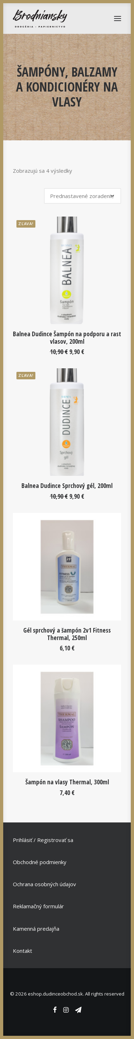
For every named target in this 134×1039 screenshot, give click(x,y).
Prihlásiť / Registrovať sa (43, 839)
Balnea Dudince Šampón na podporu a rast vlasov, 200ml (67, 337)
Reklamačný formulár (38, 906)
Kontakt (22, 950)
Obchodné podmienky (39, 862)
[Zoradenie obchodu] (82, 196)
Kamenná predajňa (36, 928)
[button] (67, 270)
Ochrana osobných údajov (44, 884)
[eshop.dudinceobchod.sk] (40, 18)
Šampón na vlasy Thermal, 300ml (67, 782)
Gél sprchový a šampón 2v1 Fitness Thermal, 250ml (67, 633)
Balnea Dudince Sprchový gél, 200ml (67, 486)
